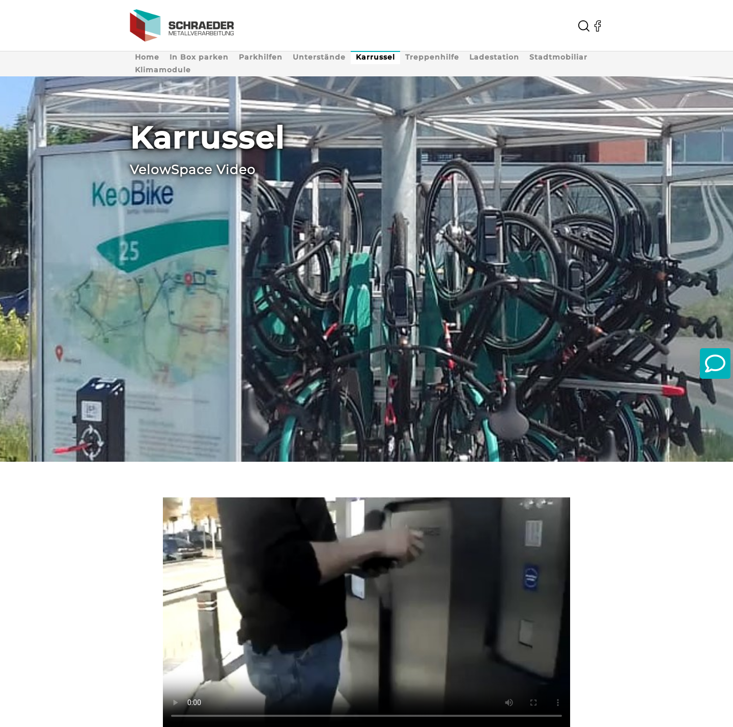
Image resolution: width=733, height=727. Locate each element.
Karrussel (375, 57)
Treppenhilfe (432, 57)
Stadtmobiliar (558, 57)
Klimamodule (163, 69)
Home (147, 57)
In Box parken (199, 57)
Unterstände (319, 57)
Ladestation (494, 57)
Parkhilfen (261, 57)
